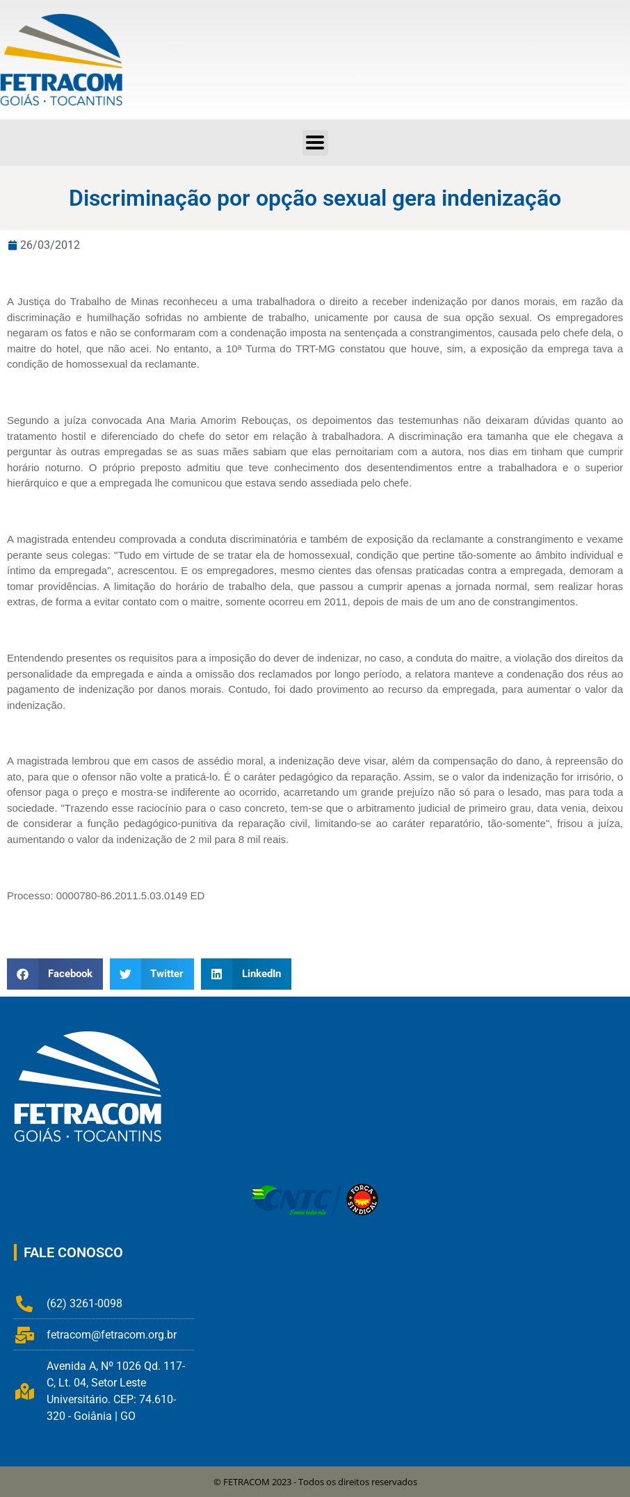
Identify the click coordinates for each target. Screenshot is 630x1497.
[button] (315, 143)
